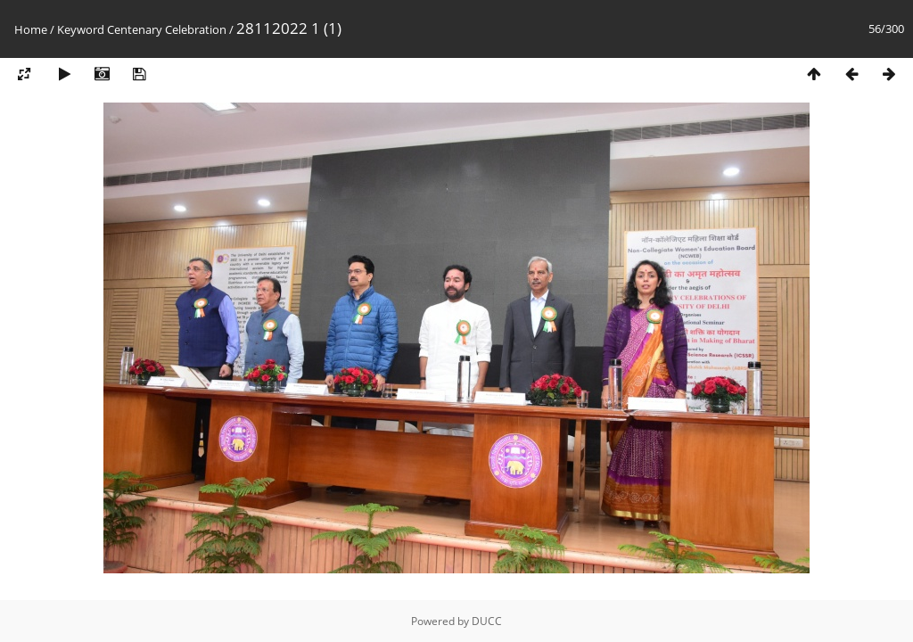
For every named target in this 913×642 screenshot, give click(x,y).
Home (30, 29)
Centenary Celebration (166, 29)
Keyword (80, 29)
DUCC (487, 621)
